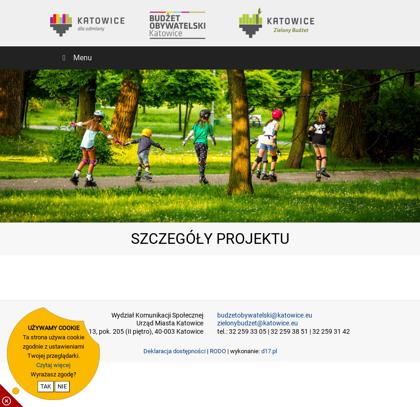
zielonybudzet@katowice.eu (257, 323)
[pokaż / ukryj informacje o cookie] (11, 395)
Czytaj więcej (53, 365)
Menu (75, 57)
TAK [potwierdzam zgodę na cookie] (45, 386)
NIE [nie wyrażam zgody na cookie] (62, 386)
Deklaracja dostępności (174, 351)
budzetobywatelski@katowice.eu (264, 315)
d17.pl (269, 351)
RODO (218, 351)
